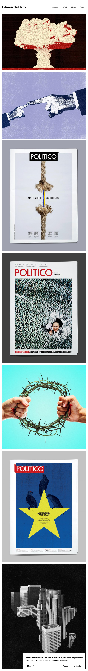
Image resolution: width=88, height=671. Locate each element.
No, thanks (77, 668)
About (73, 7)
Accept (65, 668)
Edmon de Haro (14, 7)
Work (65, 7)
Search (83, 7)
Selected (55, 7)
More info (30, 668)
